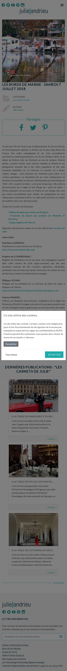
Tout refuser (11, 354)
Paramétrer (11, 344)
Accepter (54, 354)
